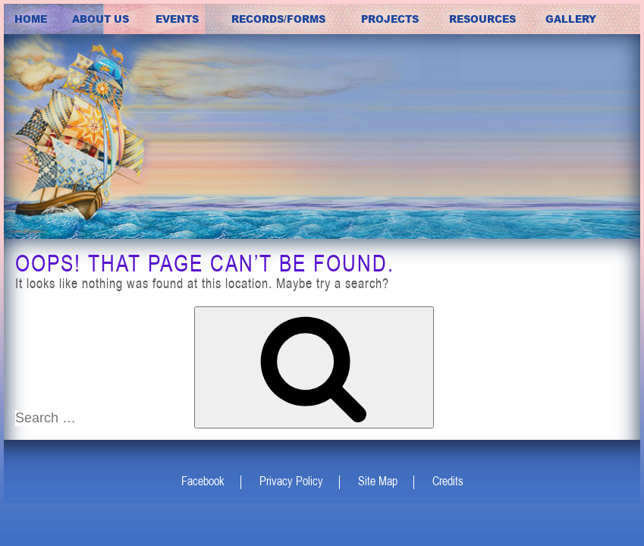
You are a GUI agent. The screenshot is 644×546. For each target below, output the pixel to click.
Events (177, 19)
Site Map (377, 480)
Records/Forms (278, 19)
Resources (482, 19)
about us (100, 19)
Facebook (203, 480)
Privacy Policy (291, 480)
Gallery (570, 19)
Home (30, 19)
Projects (390, 19)
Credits (447, 480)
